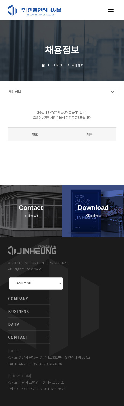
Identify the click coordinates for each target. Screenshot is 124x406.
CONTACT (18, 338)
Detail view (28, 215)
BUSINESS (18, 312)
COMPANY (18, 299)
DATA (14, 325)
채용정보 (61, 91)
